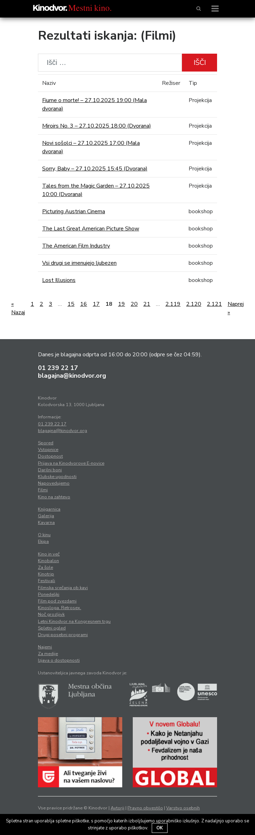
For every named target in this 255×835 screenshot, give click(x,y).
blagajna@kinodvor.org (72, 375)
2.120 (193, 304)
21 (146, 304)
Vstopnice (48, 449)
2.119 (173, 304)
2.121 (214, 304)
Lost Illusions (59, 280)
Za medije (48, 654)
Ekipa (43, 541)
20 (134, 304)
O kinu (44, 535)
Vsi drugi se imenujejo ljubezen (79, 263)
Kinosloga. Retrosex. (59, 608)
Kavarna (46, 522)
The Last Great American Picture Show (90, 229)
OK (159, 828)
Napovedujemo (54, 483)
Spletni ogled (52, 628)
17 (96, 304)
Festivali (46, 581)
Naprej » (236, 308)
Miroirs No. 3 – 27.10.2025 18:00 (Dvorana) (96, 126)
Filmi (43, 490)
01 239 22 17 (58, 368)
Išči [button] (200, 62)
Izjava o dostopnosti (59, 660)
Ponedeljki (48, 594)
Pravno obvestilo (145, 808)
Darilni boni (50, 470)
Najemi (45, 647)
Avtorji (117, 808)
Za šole (45, 567)
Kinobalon (48, 561)
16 (83, 304)
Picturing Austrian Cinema (73, 211)
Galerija (46, 516)
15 (70, 304)
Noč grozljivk (51, 614)
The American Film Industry (76, 246)
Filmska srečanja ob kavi (63, 588)
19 (121, 304)
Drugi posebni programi (63, 635)
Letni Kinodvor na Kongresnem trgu (74, 621)
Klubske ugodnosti (57, 476)
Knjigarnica (49, 509)
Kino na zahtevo (54, 497)
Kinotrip (46, 574)
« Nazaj (18, 308)
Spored (45, 443)
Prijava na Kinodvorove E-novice (71, 463)
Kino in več (49, 554)
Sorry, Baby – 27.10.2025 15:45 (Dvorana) (95, 169)
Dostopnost (50, 456)
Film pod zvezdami (57, 601)
